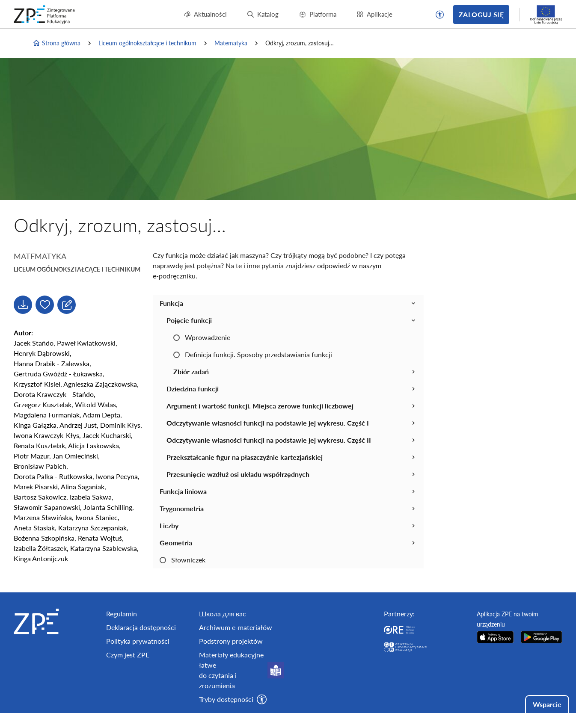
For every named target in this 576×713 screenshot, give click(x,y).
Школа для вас (222, 613)
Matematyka (230, 43)
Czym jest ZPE (127, 655)
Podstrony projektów (231, 641)
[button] (439, 15)
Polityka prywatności (137, 641)
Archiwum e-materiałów (235, 627)
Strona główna (56, 43)
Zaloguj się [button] (481, 14)
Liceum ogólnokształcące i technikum (147, 43)
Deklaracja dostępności (141, 627)
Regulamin (121, 613)
